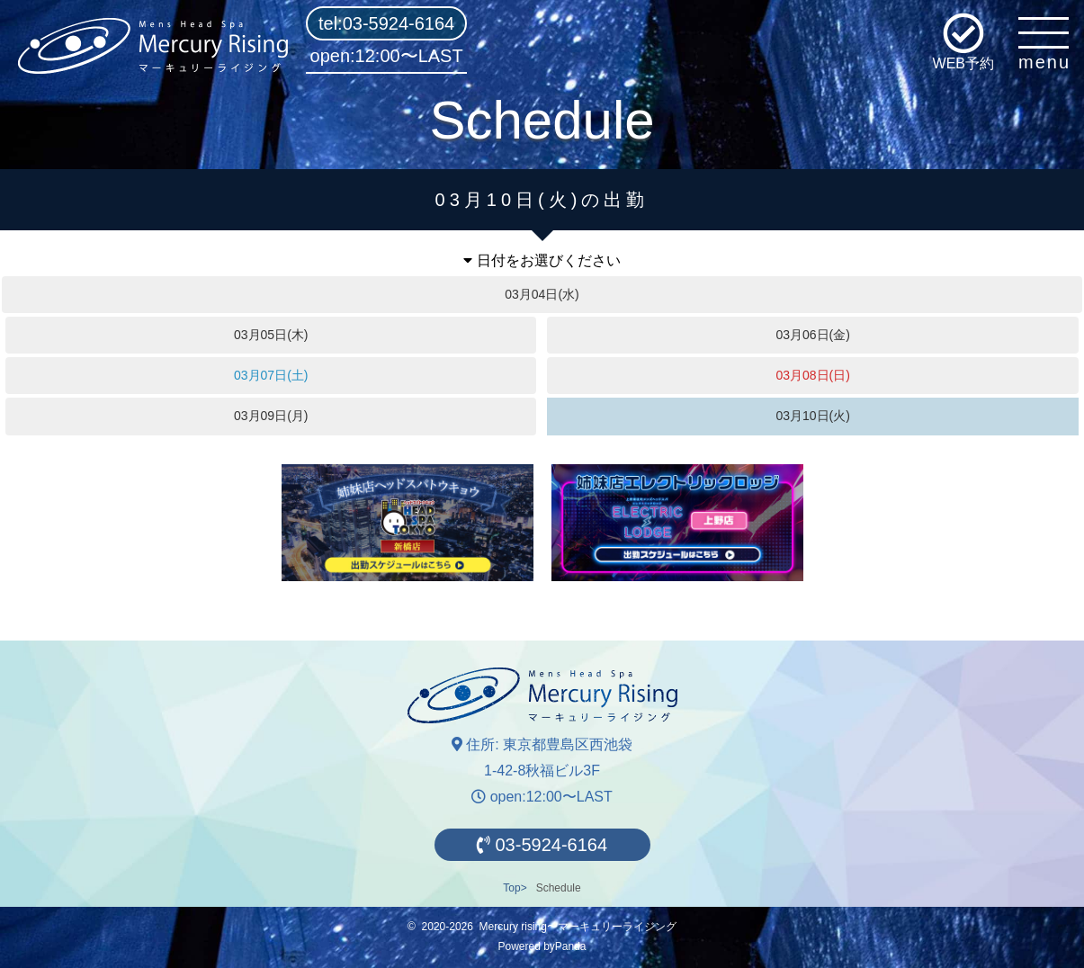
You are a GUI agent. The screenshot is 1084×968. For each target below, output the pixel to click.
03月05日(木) (271, 334)
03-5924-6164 (542, 845)
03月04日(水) (541, 294)
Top (511, 888)
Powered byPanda (541, 946)
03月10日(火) (812, 415)
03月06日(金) (812, 334)
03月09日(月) (271, 415)
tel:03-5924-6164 (386, 23)
